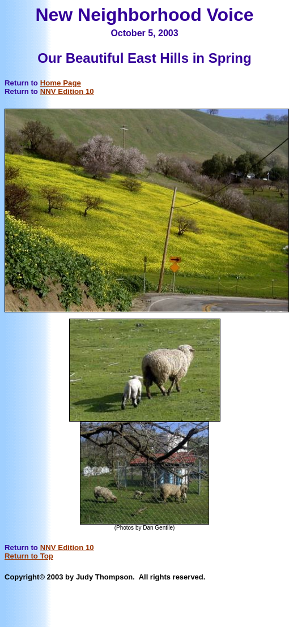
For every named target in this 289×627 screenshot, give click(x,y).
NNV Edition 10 (67, 91)
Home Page (60, 83)
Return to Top (29, 556)
